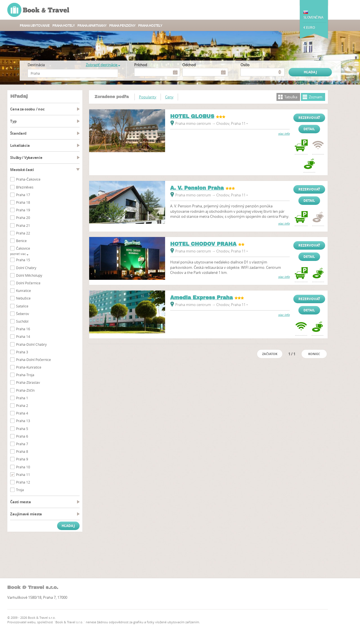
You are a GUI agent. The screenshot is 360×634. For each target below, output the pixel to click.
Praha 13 (23, 420)
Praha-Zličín (25, 390)
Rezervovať (309, 117)
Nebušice (23, 298)
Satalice (22, 306)
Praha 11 (23, 474)
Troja (20, 489)
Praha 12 (23, 482)
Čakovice (23, 248)
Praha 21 (23, 225)
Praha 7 (22, 444)
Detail (309, 129)
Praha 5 (22, 428)
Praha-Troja (25, 375)
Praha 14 (23, 336)
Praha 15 (23, 260)
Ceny (169, 96)
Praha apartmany (91, 25)
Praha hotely (63, 25)
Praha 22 (23, 233)
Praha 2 (22, 405)
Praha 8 (22, 451)
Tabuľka (290, 96)
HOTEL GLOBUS (192, 116)
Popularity (147, 96)
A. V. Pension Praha (197, 188)
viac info (284, 134)
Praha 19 (23, 210)
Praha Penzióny (122, 25)
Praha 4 (22, 413)
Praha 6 (22, 436)
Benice (21, 240)
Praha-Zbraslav (28, 382)
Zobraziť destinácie (103, 64)
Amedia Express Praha (201, 297)
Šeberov (22, 313)
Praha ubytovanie (35, 25)
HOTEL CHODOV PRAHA (203, 244)
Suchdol (22, 321)
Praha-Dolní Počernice (33, 359)
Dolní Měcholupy (29, 275)
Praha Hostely (150, 25)
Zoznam (315, 96)
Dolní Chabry (26, 267)
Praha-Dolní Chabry (31, 344)
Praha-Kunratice (28, 367)
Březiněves (24, 187)
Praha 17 (23, 194)
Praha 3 (22, 352)
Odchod (189, 64)
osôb (244, 64)
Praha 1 (22, 398)
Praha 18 (23, 202)
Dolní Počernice (28, 283)
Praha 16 (23, 329)
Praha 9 (22, 459)
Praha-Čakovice (28, 179)
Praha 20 (23, 217)
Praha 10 (23, 467)
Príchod (140, 64)
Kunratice (23, 290)
